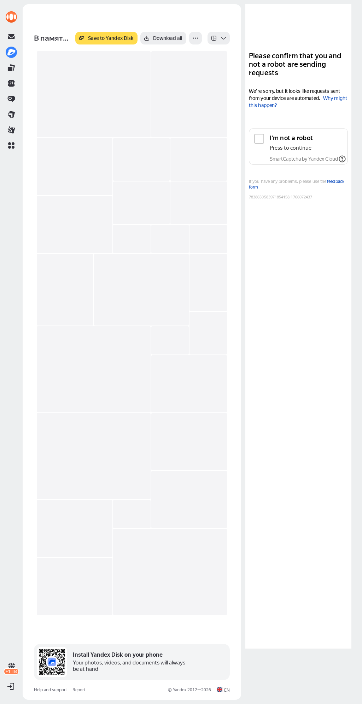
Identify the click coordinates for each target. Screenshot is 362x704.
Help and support (50, 689)
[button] (11, 145)
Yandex (179, 689)
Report (78, 689)
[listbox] (219, 38)
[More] (195, 38)
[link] (11, 17)
